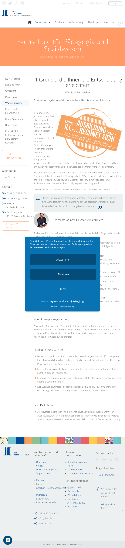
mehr (63, 288)
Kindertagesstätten (77, 462)
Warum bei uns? (13, 103)
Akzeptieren (63, 259)
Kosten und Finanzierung (12, 111)
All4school (109, 22)
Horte (70, 466)
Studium (59, 22)
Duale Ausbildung (14, 119)
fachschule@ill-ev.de (17, 198)
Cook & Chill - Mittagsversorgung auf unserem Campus (15, 137)
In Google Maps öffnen (13, 226)
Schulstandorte (75, 469)
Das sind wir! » (12, 85)
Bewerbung (11, 125)
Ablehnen (63, 274)
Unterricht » (11, 91)
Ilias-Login (93, 22)
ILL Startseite (46, 57)
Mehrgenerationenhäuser (80, 473)
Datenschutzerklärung (67, 306)
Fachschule (41, 22)
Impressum (54, 306)
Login (115, 3)
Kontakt (80, 3)
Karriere (66, 3)
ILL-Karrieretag (12, 79)
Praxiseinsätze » (13, 97)
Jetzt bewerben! (14, 156)
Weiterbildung (76, 22)
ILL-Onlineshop (96, 3)
